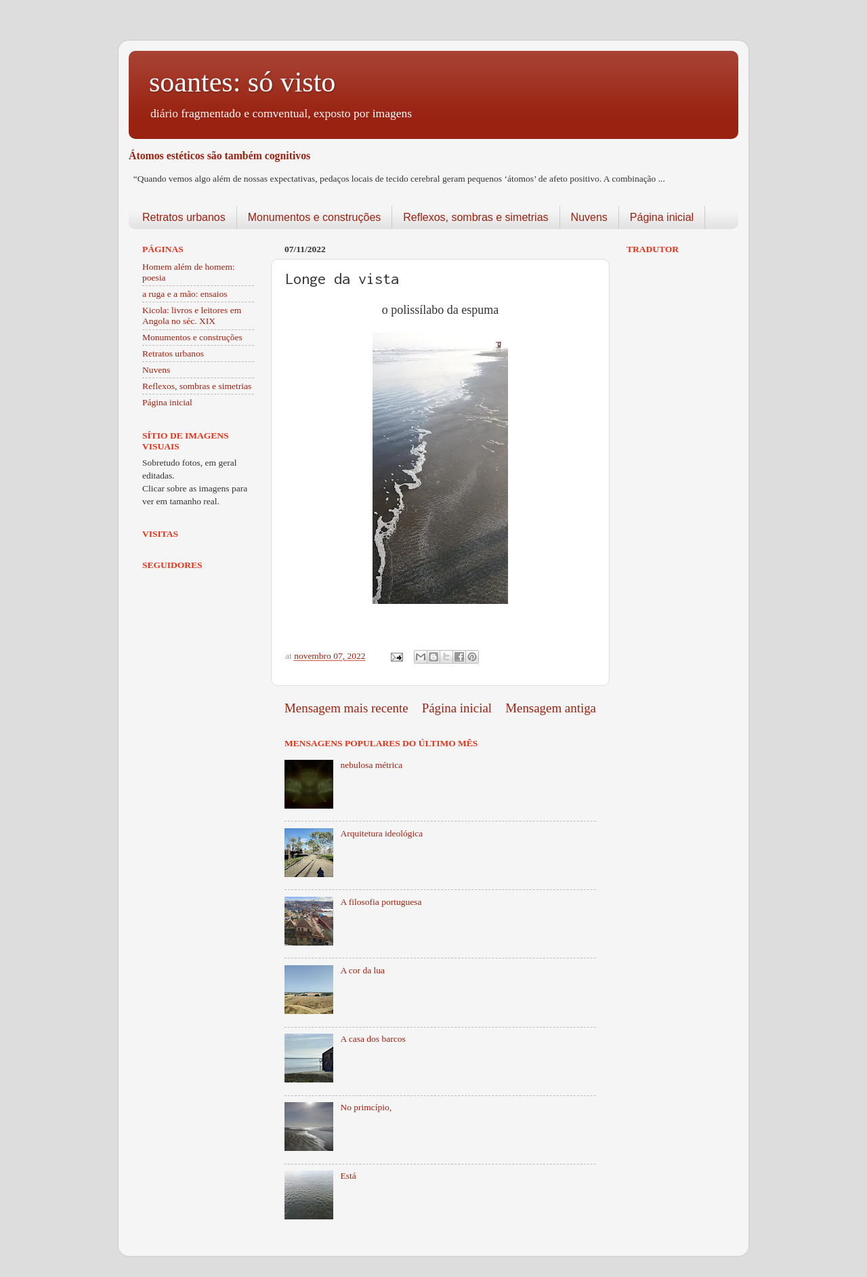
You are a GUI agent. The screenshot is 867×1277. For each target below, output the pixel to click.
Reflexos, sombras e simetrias (475, 217)
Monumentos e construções (314, 217)
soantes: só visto (242, 82)
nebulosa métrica (371, 765)
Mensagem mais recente (346, 708)
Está (348, 1176)
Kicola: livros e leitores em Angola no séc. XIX (191, 315)
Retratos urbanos (184, 217)
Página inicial (662, 217)
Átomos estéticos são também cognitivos (219, 155)
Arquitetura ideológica (381, 833)
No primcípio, (366, 1107)
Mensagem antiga (550, 708)
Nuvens (589, 217)
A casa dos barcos (372, 1039)
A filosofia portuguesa (380, 902)
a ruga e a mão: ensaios (185, 294)
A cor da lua (362, 970)
